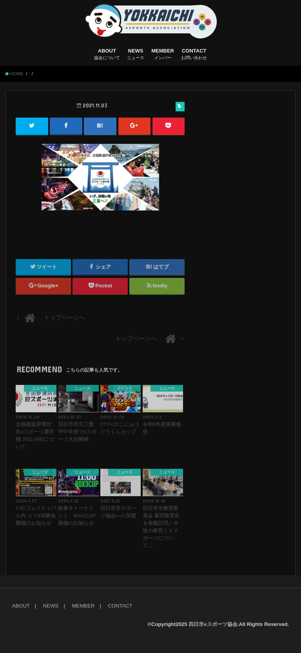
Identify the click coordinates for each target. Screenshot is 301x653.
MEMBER (162, 54)
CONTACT (194, 54)
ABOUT (107, 54)
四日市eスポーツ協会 (213, 624)
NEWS (135, 54)
